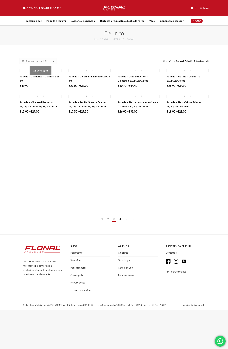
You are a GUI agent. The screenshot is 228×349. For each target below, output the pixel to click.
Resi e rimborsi (78, 267)
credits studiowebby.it (193, 305)
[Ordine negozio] (38, 61)
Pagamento (76, 252)
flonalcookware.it (127, 275)
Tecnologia (124, 260)
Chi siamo (123, 252)
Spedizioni (75, 260)
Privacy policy (77, 282)
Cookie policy (77, 275)
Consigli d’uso (125, 267)
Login (204, 8)
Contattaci (171, 252)
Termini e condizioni (80, 290)
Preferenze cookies (176, 271)
